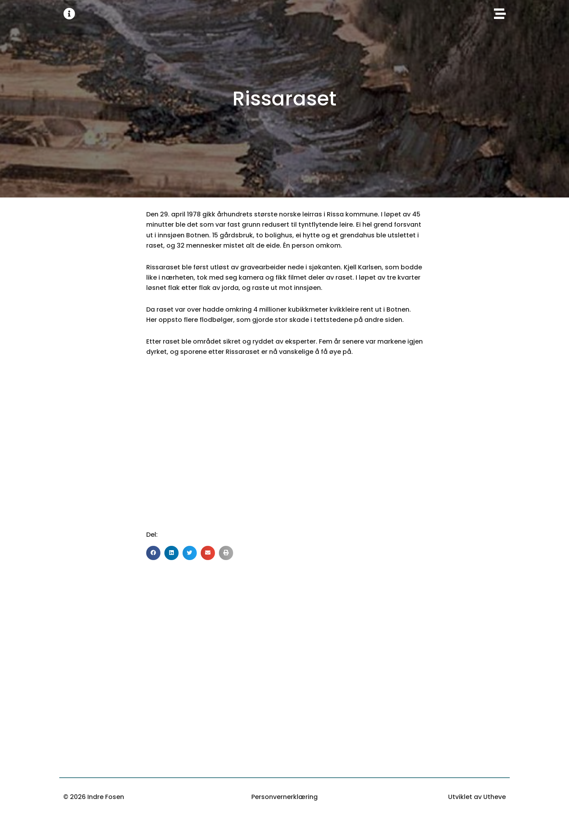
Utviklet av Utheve (477, 796)
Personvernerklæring (284, 796)
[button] (153, 553)
